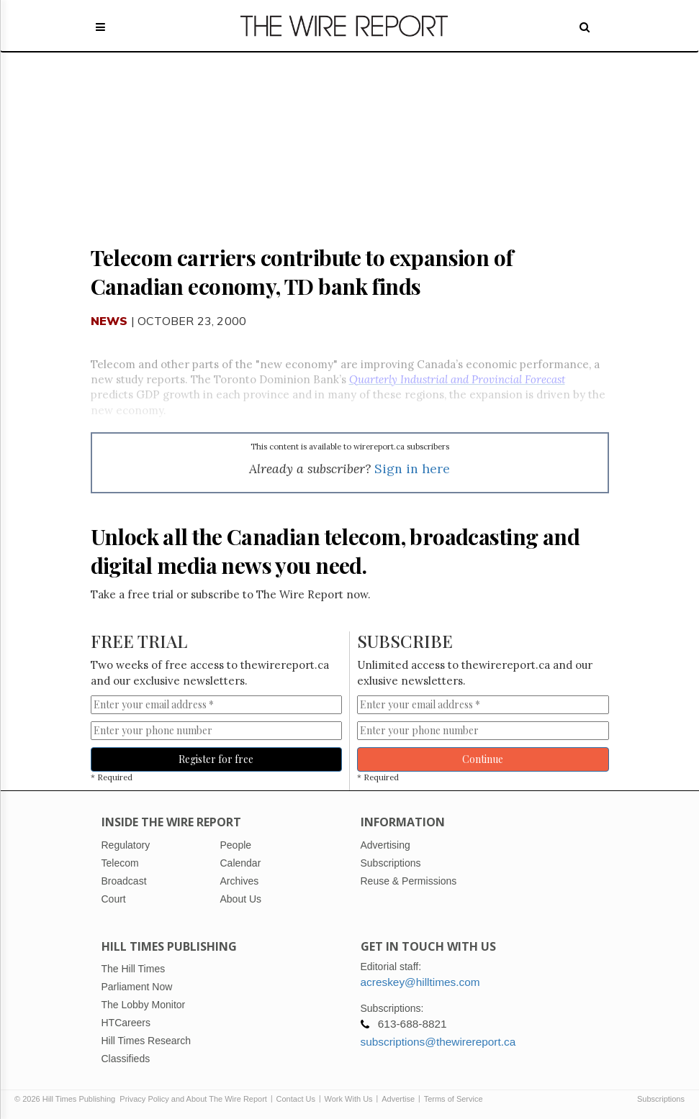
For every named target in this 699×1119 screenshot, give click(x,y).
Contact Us (295, 1099)
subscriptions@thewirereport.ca (438, 1042)
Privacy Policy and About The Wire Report (193, 1099)
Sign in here (412, 468)
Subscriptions (661, 1099)
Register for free (216, 759)
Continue (482, 759)
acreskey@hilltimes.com (420, 982)
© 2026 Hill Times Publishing (66, 1099)
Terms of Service (453, 1099)
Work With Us (349, 1099)
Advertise (398, 1099)
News (109, 321)
